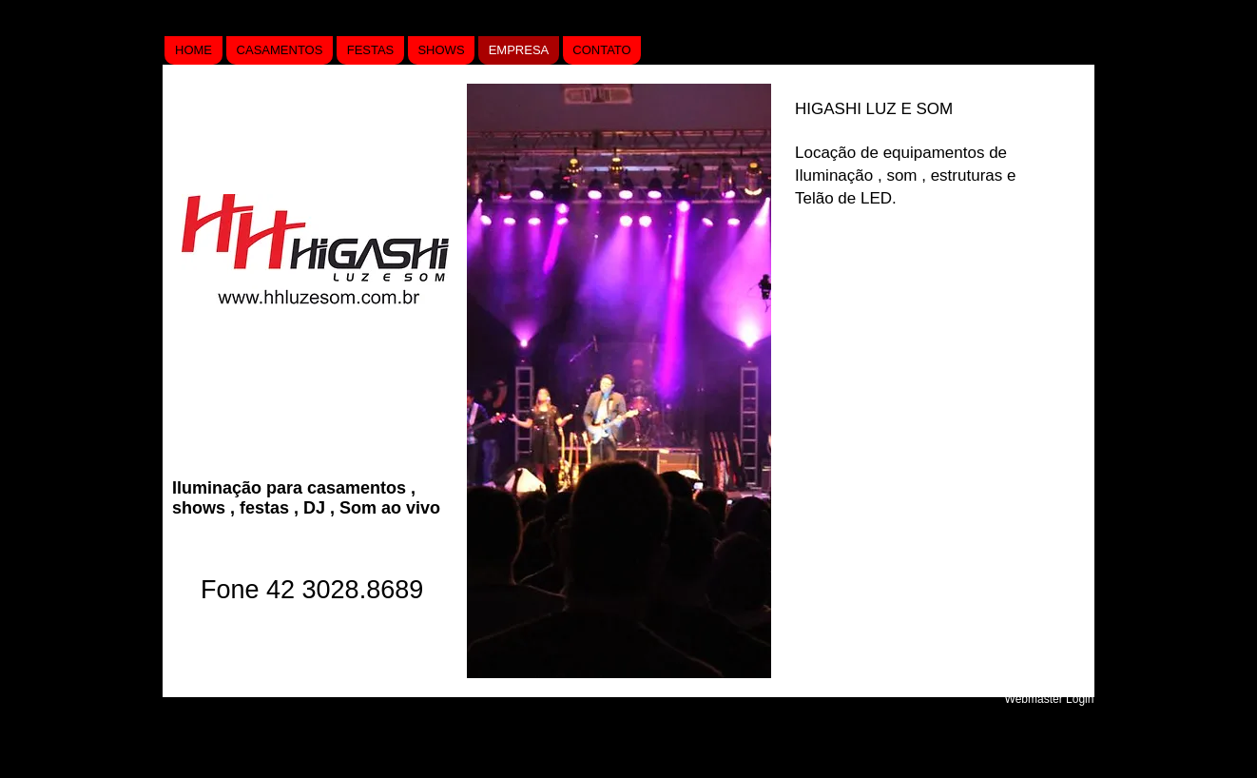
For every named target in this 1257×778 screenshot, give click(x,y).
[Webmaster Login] (1049, 699)
